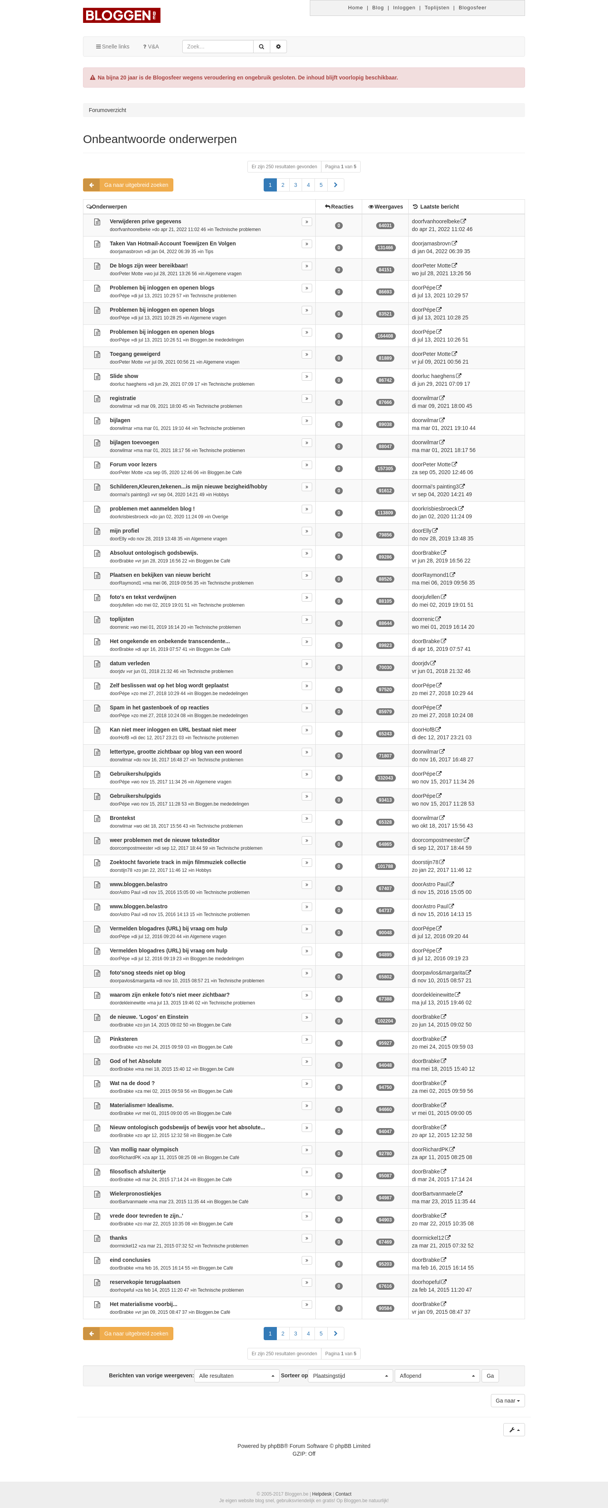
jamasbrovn (131, 251)
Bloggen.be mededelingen (217, 340)
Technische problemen (237, 229)
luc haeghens (133, 384)
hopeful (126, 1290)
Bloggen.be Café (224, 472)
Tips (209, 251)
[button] (335, 185)
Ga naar (508, 1401)
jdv (122, 671)
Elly (122, 539)
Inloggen (404, 7)
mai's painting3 (134, 494)
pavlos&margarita (137, 980)
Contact (343, 1494)
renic (124, 627)
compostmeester (136, 848)
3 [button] (295, 185)
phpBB (276, 1446)
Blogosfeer (473, 7)
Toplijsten (437, 7)
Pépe (124, 295)
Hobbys (221, 494)
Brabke (126, 561)
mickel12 (128, 1246)
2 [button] (283, 185)
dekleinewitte (132, 1003)
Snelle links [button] (112, 46)
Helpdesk (322, 1494)
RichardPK (130, 1157)
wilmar (125, 406)
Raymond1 (130, 583)
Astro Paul (129, 892)
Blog (378, 7)
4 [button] (308, 185)
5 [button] (321, 185)
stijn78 (125, 870)
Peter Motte (131, 273)
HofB (124, 737)
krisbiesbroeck (134, 516)
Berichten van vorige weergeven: (194, 1375)
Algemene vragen (224, 273)
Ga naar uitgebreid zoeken (125, 185)
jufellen (126, 605)
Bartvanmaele (133, 1201)
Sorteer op (337, 1375)
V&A (150, 46)
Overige (220, 516)
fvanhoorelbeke (134, 229)
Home (355, 7)
